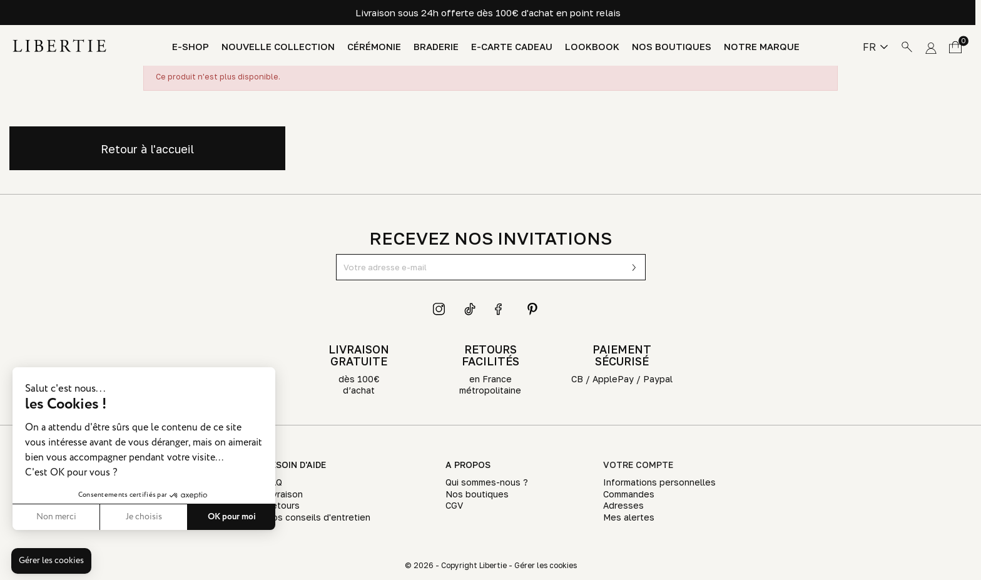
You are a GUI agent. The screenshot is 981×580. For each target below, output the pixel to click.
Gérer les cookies (545, 565)
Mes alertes (628, 517)
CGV (454, 505)
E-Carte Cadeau (511, 46)
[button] (51, 561)
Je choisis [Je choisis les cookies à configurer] (144, 517)
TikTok (470, 309)
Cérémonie (374, 46)
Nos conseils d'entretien (317, 517)
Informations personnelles (659, 482)
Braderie (436, 46)
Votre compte (638, 464)
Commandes (628, 494)
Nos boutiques (671, 46)
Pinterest (532, 309)
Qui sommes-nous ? (486, 482)
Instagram (439, 309)
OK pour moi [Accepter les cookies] (232, 517)
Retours (282, 505)
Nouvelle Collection (278, 46)
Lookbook (592, 46)
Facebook (501, 309)
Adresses (623, 505)
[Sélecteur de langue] (875, 47)
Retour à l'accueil (147, 149)
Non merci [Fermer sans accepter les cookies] (56, 517)
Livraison (284, 494)
